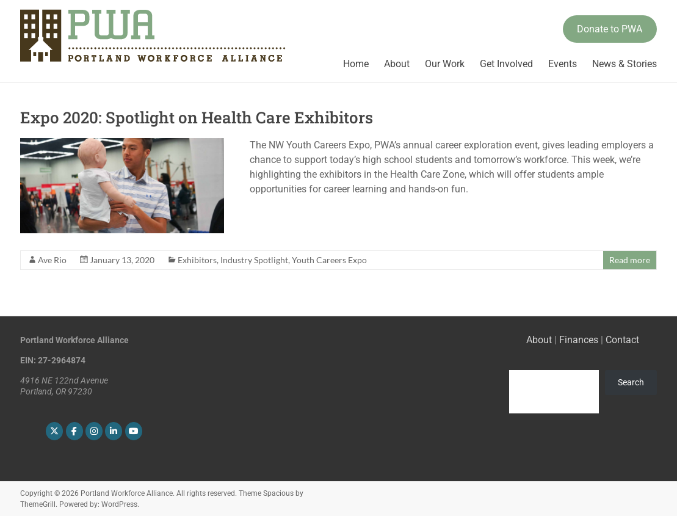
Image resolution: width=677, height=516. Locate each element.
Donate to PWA (609, 29)
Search (631, 382)
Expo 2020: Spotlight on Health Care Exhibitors (196, 117)
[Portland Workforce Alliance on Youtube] (133, 431)
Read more (629, 260)
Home (356, 64)
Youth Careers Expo (329, 260)
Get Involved (506, 64)
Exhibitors (197, 260)
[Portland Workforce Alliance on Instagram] (94, 431)
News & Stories (624, 64)
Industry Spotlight (254, 260)
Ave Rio (52, 260)
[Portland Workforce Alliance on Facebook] (74, 431)
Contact (622, 340)
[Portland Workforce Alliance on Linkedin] (113, 431)
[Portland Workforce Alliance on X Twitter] (54, 431)
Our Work (445, 64)
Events (562, 64)
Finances (578, 340)
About (397, 64)
